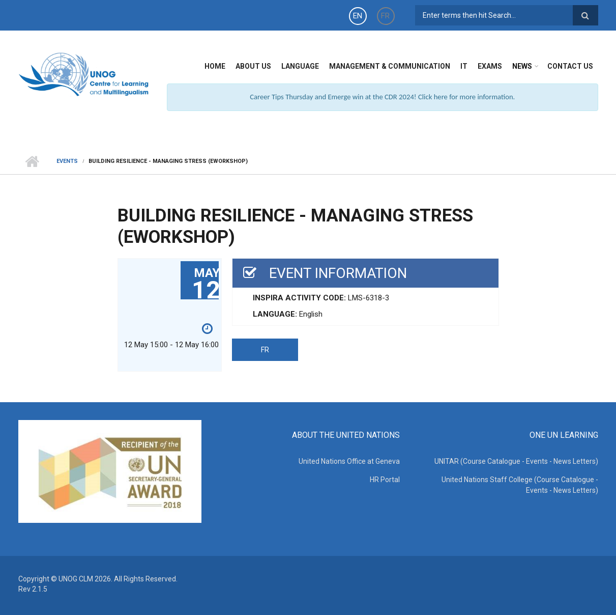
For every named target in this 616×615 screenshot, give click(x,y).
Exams (490, 66)
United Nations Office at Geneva (349, 461)
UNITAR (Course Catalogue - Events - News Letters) (516, 461)
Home (214, 66)
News (522, 66)
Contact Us (570, 66)
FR (385, 15)
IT (463, 66)
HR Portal (385, 480)
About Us (253, 66)
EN (357, 15)
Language (300, 66)
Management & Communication (389, 66)
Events (67, 161)
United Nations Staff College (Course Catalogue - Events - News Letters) (520, 485)
